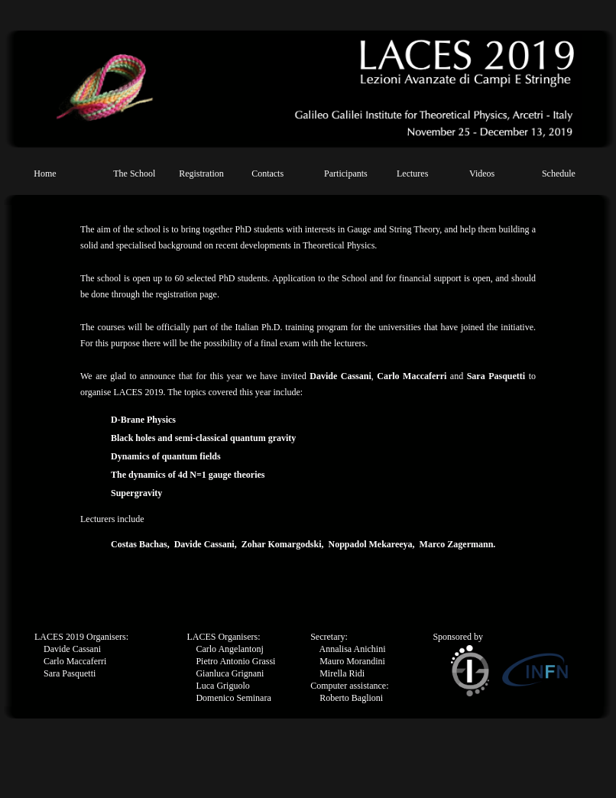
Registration (201, 173)
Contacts (267, 173)
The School (134, 173)
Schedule (558, 173)
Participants (346, 173)
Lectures (412, 173)
